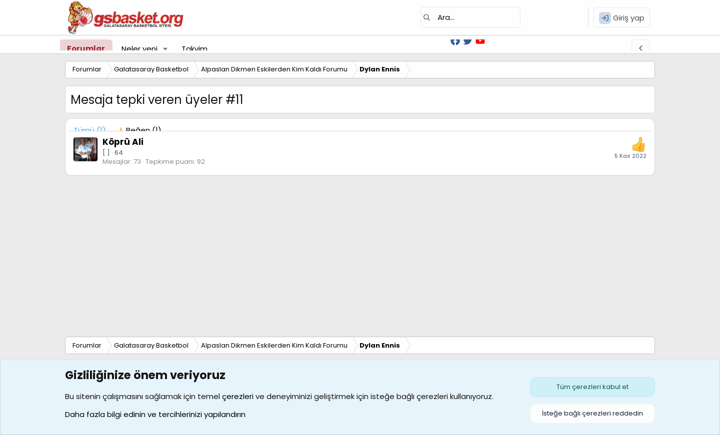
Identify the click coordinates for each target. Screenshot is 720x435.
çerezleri (238, 396)
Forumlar (86, 48)
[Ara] (470, 17)
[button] (165, 48)
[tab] (138, 130)
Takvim (195, 48)
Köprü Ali (123, 142)
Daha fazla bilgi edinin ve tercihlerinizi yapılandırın (155, 414)
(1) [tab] (90, 130)
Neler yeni (140, 48)
